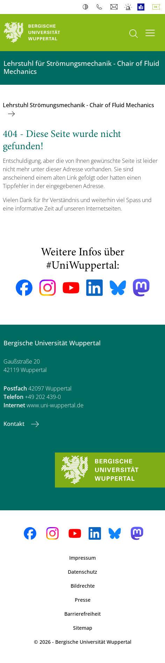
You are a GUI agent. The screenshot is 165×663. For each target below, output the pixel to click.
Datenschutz (82, 571)
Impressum (82, 557)
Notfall (128, 7)
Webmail (114, 7)
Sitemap (82, 627)
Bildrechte (83, 585)
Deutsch (157, 7)
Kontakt (14, 424)
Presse (83, 599)
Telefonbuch (100, 7)
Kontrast (86, 7)
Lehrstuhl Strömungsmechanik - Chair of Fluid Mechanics (78, 105)
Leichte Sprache (142, 7)
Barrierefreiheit (82, 613)
